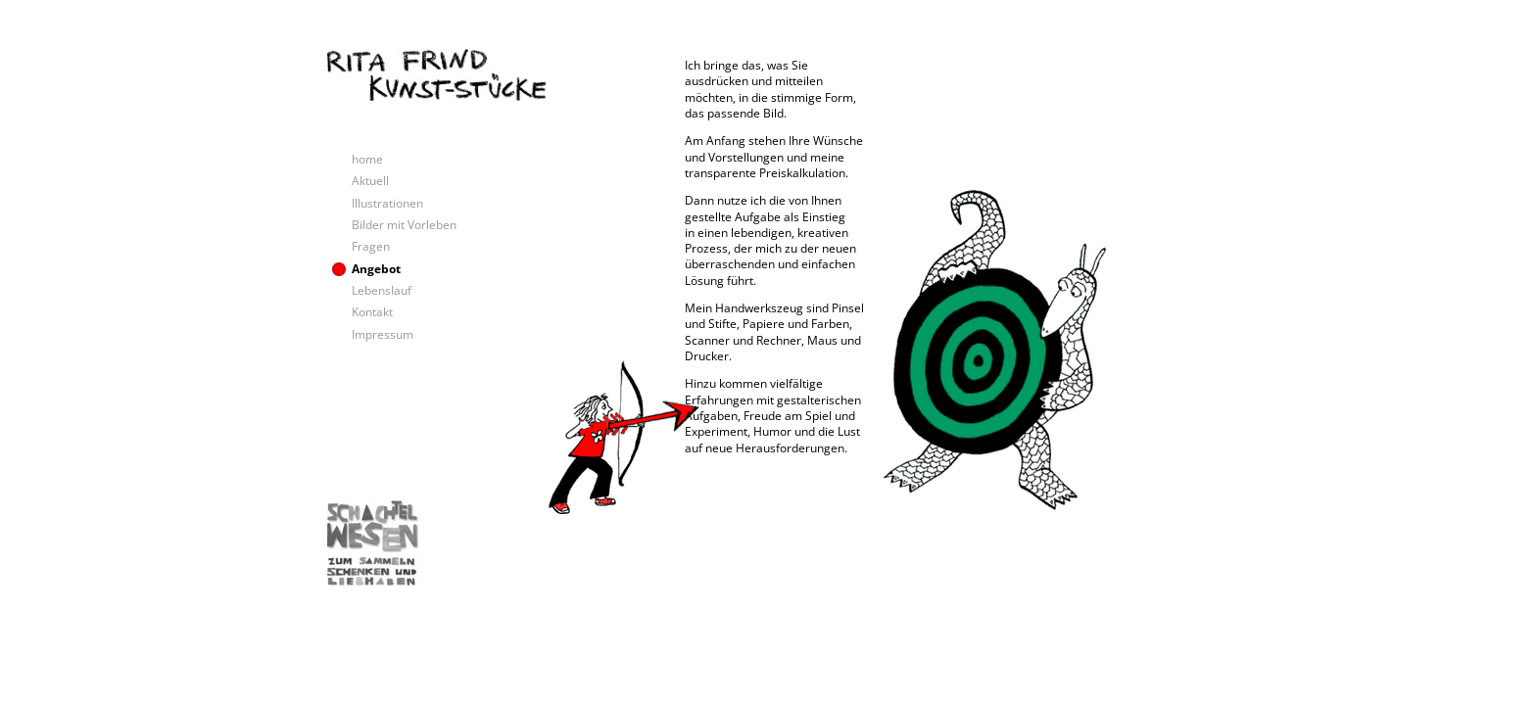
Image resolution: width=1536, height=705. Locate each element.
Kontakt (372, 312)
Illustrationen (387, 203)
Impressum (382, 334)
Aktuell (370, 180)
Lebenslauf (381, 290)
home (367, 159)
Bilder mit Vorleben (404, 224)
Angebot (376, 268)
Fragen (371, 246)
